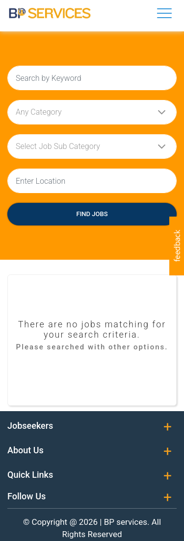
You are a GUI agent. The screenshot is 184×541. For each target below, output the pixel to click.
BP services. (127, 522)
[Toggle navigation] (164, 13)
